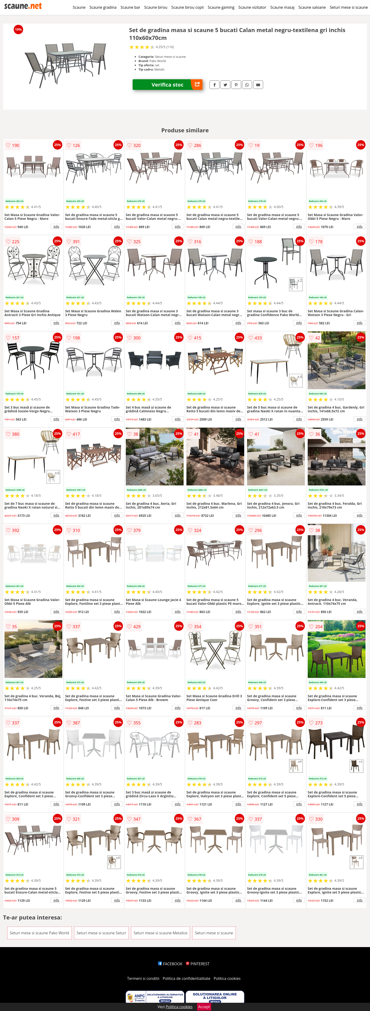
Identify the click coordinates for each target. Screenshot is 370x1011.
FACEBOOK (170, 963)
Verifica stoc (176, 84)
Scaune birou (155, 7)
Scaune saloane (312, 7)
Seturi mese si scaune (349, 7)
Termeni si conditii (143, 978)
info (56, 226)
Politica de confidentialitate (186, 978)
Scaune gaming (221, 7)
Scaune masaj (282, 7)
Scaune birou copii (187, 7)
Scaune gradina (103, 7)
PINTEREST (197, 963)
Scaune (79, 7)
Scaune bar (130, 7)
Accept (204, 1006)
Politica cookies (227, 978)
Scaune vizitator (252, 7)
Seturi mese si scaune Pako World (39, 933)
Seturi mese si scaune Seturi (101, 933)
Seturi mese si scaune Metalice (160, 933)
